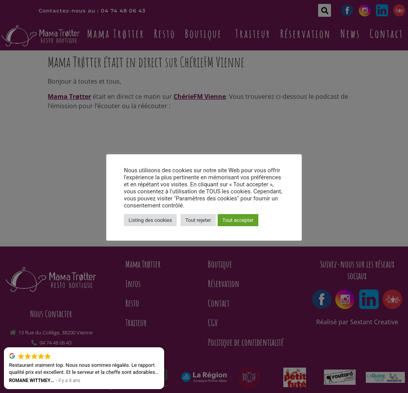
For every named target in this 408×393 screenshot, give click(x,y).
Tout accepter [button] (238, 220)
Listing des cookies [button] (150, 220)
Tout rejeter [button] (198, 220)
